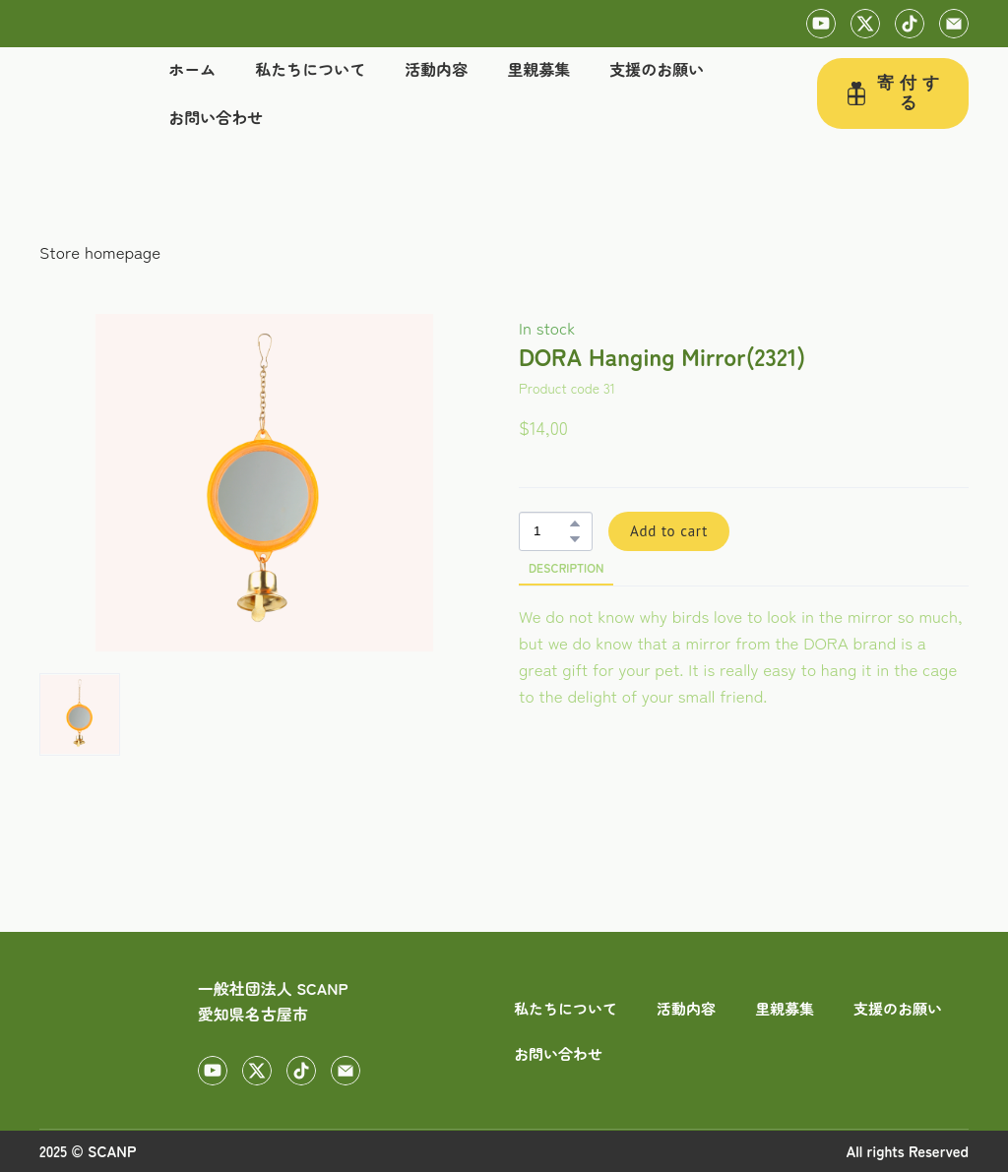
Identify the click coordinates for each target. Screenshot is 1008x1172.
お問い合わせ (215, 117)
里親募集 (538, 69)
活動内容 (436, 69)
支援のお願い (656, 69)
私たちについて (310, 69)
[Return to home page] (75, 93)
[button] (821, 23)
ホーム (192, 69)
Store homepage (99, 251)
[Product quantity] (551, 531)
